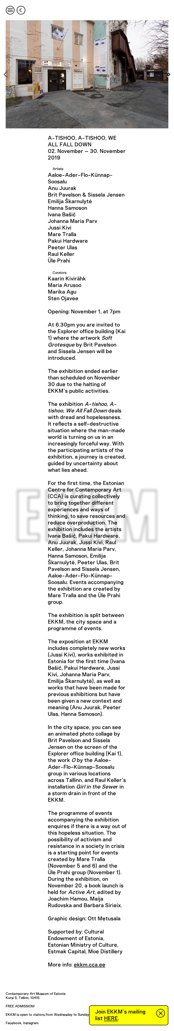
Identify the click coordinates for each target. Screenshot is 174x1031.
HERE (111, 1018)
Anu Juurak (62, 188)
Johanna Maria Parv (72, 221)
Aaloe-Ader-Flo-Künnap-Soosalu (80, 178)
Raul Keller (61, 254)
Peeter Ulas (62, 247)
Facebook (13, 1023)
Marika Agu (62, 292)
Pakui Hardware (68, 241)
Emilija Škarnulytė (70, 201)
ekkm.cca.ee (89, 965)
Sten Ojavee (63, 298)
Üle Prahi (59, 261)
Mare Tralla (62, 234)
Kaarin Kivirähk (67, 279)
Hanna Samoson (67, 208)
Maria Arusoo (64, 285)
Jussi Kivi (59, 228)
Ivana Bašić (62, 214)
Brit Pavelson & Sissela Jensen (86, 195)
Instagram (31, 1023)
